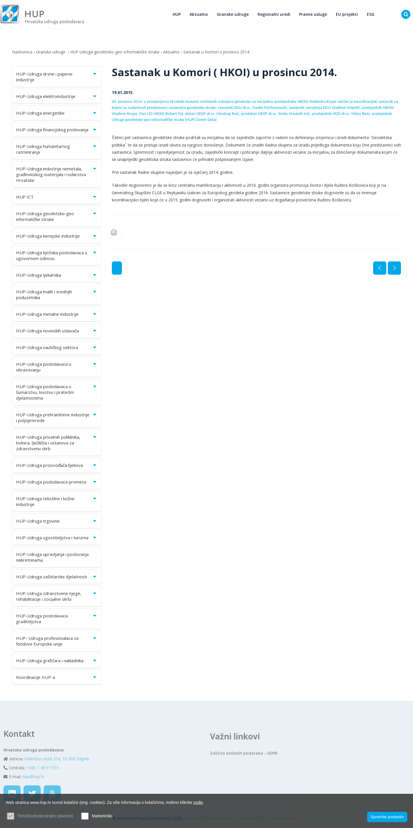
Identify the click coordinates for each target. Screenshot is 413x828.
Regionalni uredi (274, 14)
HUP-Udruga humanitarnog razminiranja (56, 149)
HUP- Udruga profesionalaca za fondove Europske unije (56, 641)
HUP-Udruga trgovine (56, 521)
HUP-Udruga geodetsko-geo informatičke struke (115, 52)
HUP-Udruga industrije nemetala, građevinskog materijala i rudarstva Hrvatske (56, 175)
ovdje (198, 802)
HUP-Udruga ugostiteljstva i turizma (56, 538)
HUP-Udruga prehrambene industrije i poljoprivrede (56, 418)
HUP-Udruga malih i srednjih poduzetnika (56, 295)
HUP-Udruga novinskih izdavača (56, 331)
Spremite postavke (387, 816)
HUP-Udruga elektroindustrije (56, 97)
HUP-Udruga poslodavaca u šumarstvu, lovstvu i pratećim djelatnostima (56, 392)
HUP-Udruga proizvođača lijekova (56, 466)
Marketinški (102, 816)
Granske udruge (233, 14)
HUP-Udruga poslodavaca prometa (56, 482)
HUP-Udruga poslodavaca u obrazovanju (56, 367)
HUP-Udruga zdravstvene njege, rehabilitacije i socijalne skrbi (56, 596)
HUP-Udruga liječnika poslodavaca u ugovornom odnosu (56, 256)
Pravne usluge (313, 14)
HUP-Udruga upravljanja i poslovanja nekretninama (52, 557)
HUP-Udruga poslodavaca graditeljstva (56, 619)
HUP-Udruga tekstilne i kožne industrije (56, 502)
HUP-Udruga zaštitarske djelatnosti (56, 577)
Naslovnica (22, 52)
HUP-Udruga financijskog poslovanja (56, 130)
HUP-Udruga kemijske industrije (56, 236)
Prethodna (379, 268)
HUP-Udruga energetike (56, 113)
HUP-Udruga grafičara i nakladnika (56, 661)
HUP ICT (56, 197)
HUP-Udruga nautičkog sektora (56, 348)
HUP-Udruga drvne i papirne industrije (56, 77)
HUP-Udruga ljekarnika (56, 275)
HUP (177, 14)
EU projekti (347, 14)
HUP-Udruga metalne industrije (56, 314)
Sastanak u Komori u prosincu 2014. (217, 52)
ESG (371, 14)
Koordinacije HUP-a (56, 678)
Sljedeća (394, 268)
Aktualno (199, 14)
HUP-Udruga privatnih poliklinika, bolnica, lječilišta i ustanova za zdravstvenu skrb (56, 443)
